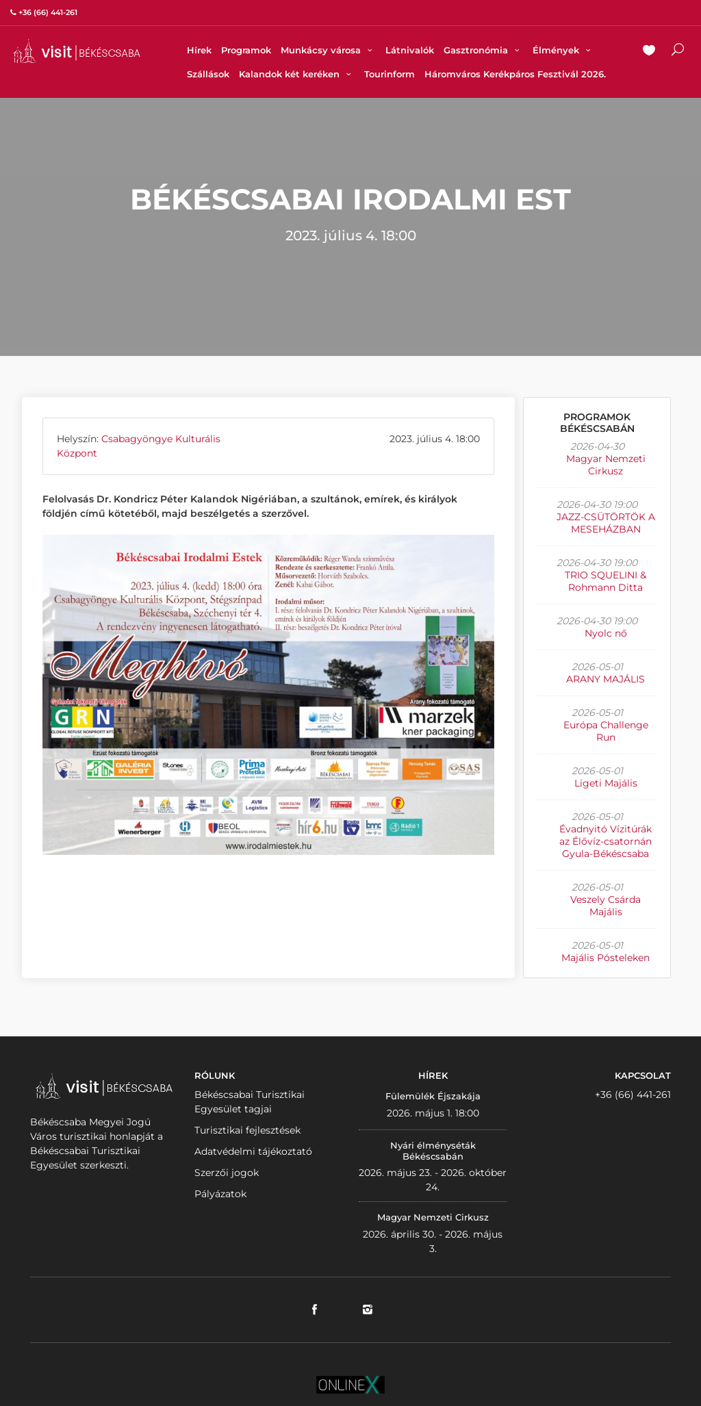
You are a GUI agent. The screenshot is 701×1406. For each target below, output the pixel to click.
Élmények (563, 49)
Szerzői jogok (226, 1172)
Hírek (199, 49)
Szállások (208, 73)
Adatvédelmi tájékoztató (253, 1151)
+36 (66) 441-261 (633, 1094)
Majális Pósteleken (605, 957)
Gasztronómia (483, 49)
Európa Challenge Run (605, 731)
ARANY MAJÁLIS (605, 679)
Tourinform (389, 73)
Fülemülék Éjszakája (433, 1095)
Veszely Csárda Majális (605, 905)
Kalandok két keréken (297, 73)
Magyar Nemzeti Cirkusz (606, 464)
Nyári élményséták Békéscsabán (433, 1151)
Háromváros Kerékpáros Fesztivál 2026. (515, 73)
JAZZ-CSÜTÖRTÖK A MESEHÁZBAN (606, 523)
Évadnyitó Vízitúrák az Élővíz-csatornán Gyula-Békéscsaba (605, 841)
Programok (246, 49)
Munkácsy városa (328, 49)
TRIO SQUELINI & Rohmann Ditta (605, 581)
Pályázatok (220, 1194)
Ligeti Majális (605, 783)
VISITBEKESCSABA (76, 51)
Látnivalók (409, 49)
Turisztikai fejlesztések (247, 1130)
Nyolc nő (606, 633)
